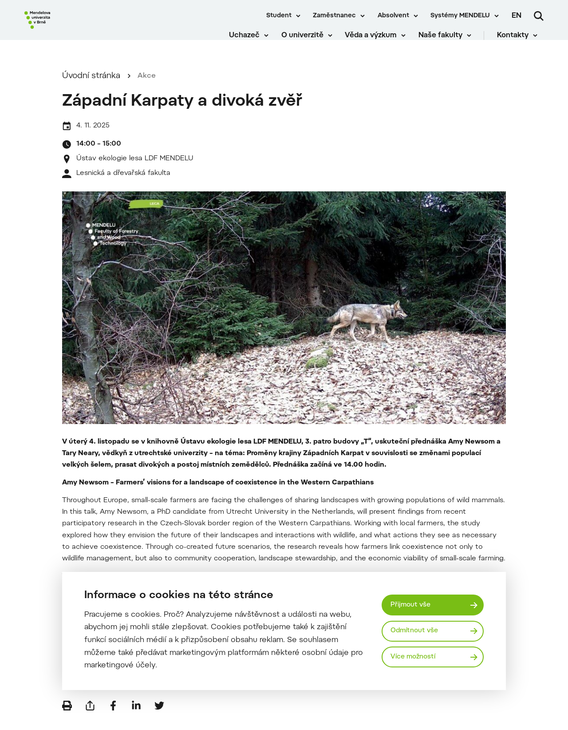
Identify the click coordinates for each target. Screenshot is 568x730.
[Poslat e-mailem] (90, 717)
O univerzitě (309, 40)
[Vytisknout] (67, 717)
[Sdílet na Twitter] (159, 717)
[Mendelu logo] (75, 27)
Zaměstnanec (334, 16)
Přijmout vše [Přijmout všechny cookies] (412, 603)
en (516, 16)
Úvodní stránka (91, 87)
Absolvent (393, 16)
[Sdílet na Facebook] (113, 717)
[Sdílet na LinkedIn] (136, 717)
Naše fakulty (447, 40)
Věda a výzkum (377, 40)
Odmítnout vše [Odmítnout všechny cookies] (416, 630)
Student (279, 16)
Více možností (415, 657)
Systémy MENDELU (460, 16)
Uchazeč (251, 40)
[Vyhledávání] (539, 16)
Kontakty (519, 40)
